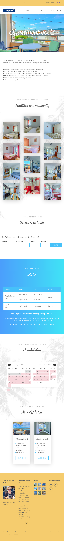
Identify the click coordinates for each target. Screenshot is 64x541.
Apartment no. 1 (42, 439)
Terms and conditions (55, 532)
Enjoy (42, 10)
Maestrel (16, 534)
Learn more (22, 458)
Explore (51, 10)
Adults (33, 241)
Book (59, 10)
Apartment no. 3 (22, 439)
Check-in (5, 241)
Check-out (19, 241)
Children (43, 241)
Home (27, 10)
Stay (34, 10)
